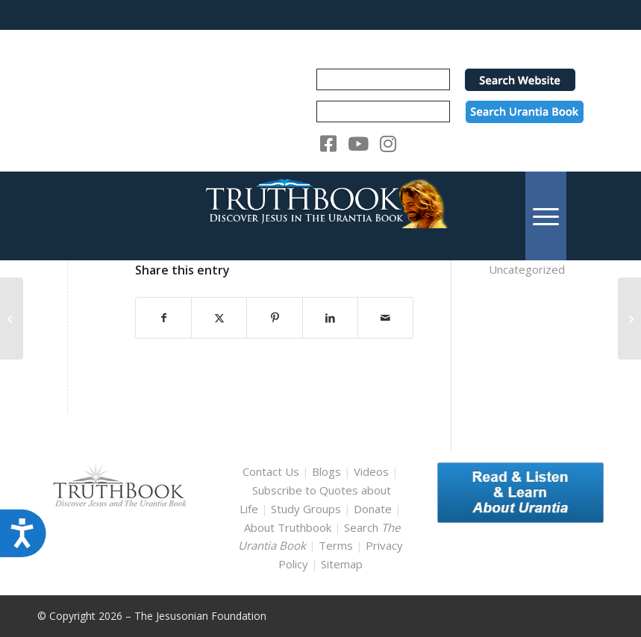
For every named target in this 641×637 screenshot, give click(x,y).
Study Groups (307, 508)
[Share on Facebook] (163, 318)
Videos (371, 471)
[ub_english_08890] (11, 318)
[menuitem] (545, 216)
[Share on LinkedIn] (330, 318)
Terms (336, 545)
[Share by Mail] (385, 318)
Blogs (326, 471)
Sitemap (342, 563)
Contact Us (271, 471)
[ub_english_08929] (629, 318)
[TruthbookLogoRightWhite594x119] (321, 216)
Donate (373, 508)
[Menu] (545, 216)
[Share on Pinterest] (274, 318)
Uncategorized (527, 269)
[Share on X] (219, 318)
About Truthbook (287, 527)
